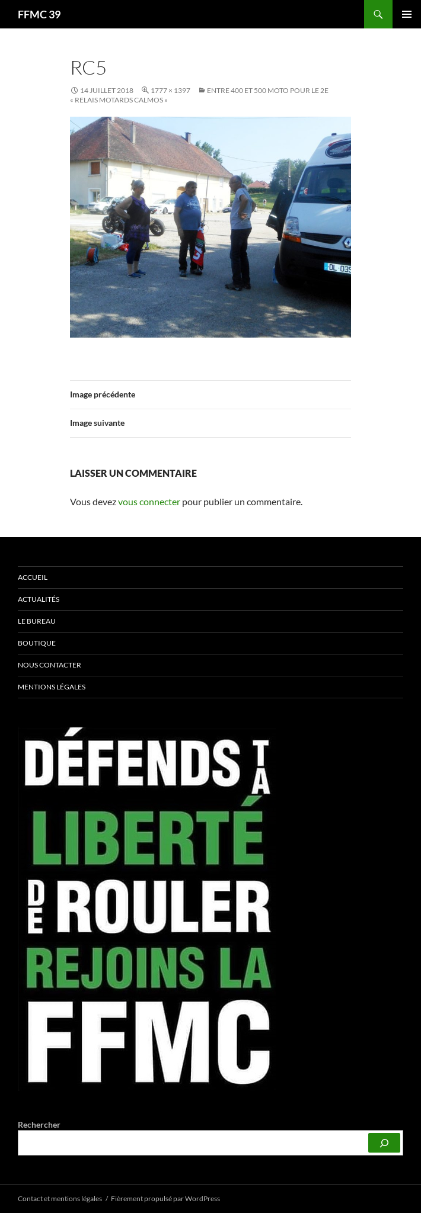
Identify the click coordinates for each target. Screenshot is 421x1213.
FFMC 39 (39, 14)
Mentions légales (51, 686)
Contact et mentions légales (60, 1198)
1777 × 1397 (170, 90)
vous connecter (149, 501)
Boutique (37, 642)
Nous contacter (49, 664)
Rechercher (39, 1124)
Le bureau (37, 621)
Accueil (32, 577)
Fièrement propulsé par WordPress (165, 1198)
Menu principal (407, 14)
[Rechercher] (384, 1143)
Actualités (38, 599)
